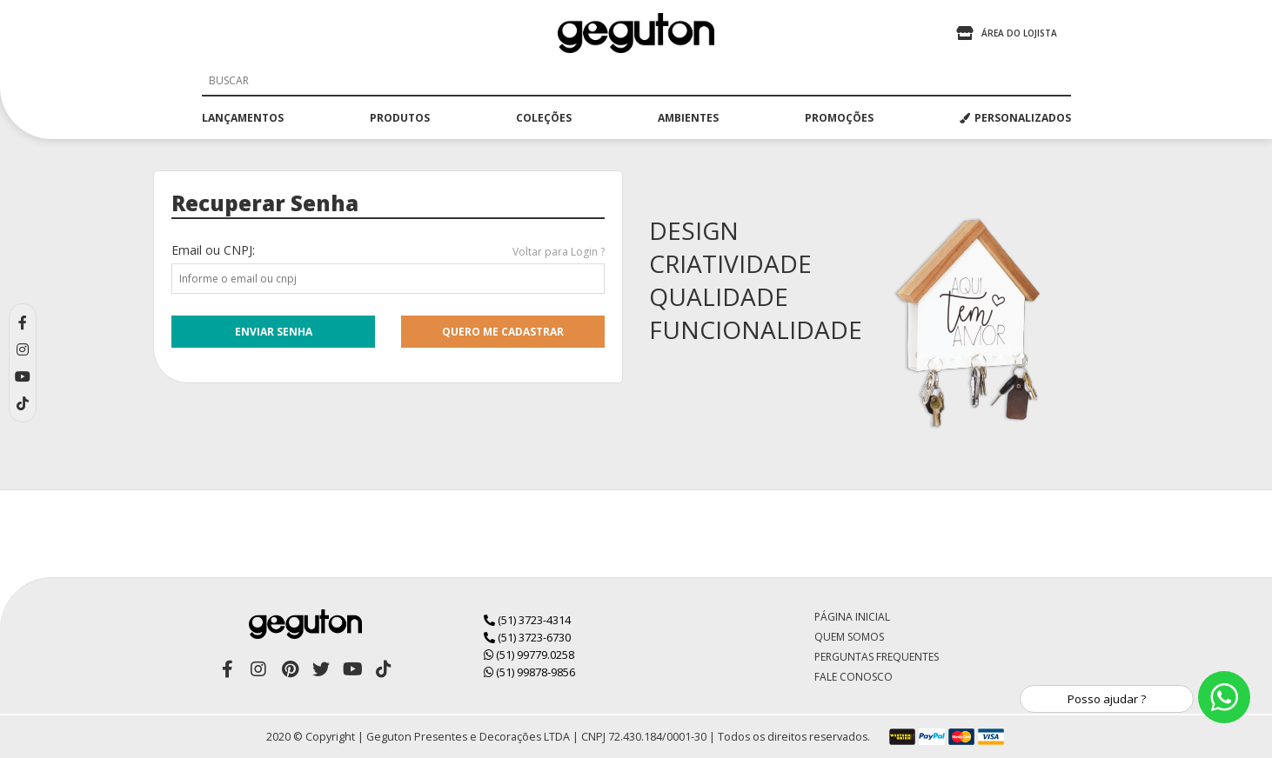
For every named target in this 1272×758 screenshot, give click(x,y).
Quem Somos (849, 636)
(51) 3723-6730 (527, 637)
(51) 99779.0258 (529, 654)
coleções (544, 117)
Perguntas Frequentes (876, 656)
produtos (400, 117)
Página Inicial (852, 616)
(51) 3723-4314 (527, 620)
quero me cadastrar (503, 331)
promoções (839, 117)
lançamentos (243, 117)
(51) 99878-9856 (529, 672)
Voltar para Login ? (558, 251)
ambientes (688, 117)
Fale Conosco (853, 676)
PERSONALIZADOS (1015, 117)
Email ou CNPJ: (213, 250)
